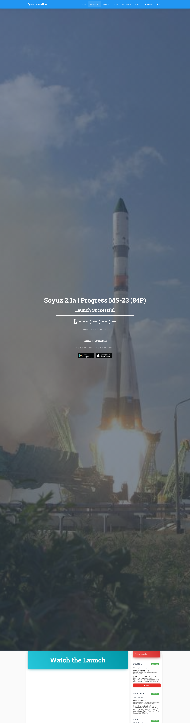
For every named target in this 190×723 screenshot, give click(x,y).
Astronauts (126, 4)
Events (115, 4)
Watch (147, 685)
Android (149, 4)
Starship (106, 4)
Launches (94, 4)
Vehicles (138, 4)
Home (85, 4)
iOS (158, 4)
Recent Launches (141, 654)
